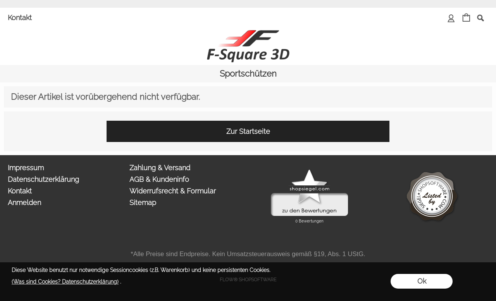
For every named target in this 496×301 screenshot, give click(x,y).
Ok (421, 281)
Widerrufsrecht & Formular (172, 191)
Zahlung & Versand (159, 168)
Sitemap (142, 202)
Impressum (26, 168)
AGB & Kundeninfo (159, 179)
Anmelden (24, 202)
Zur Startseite (248, 131)
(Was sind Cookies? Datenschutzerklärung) (65, 282)
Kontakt (20, 18)
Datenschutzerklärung (43, 179)
